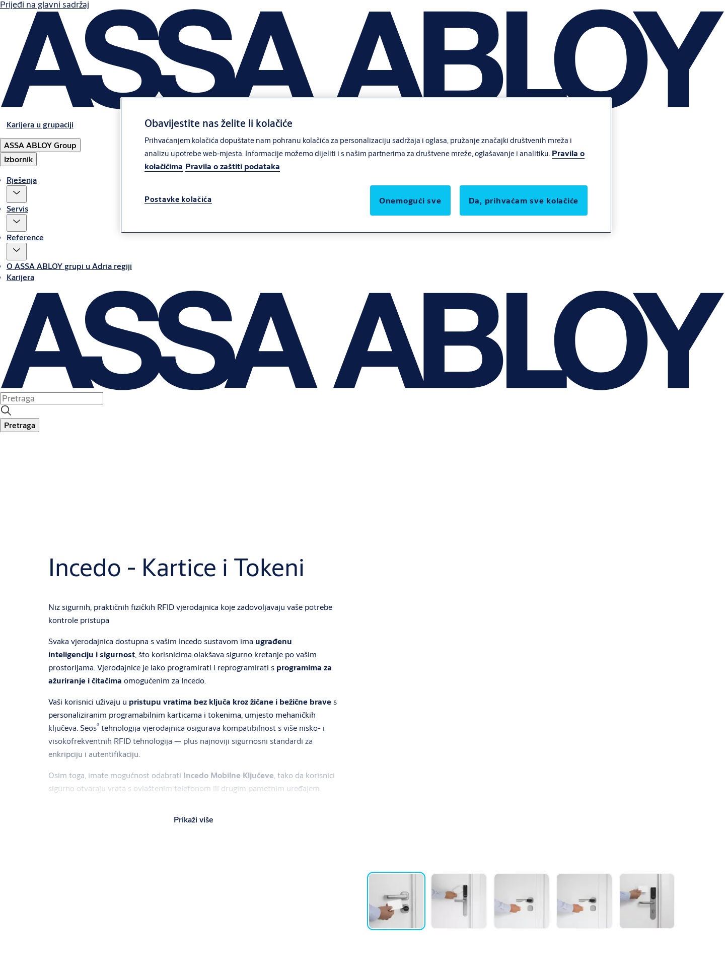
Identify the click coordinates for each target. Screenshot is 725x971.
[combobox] (51, 398)
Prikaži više (193, 819)
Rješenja (22, 179)
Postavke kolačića (178, 199)
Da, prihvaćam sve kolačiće (524, 200)
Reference (25, 237)
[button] (17, 194)
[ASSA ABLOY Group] (40, 145)
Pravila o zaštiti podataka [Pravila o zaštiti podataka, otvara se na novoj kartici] (232, 166)
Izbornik (18, 159)
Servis (17, 208)
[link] (40, 124)
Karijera (20, 276)
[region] (366, 165)
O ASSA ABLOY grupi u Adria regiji (69, 265)
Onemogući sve (410, 200)
